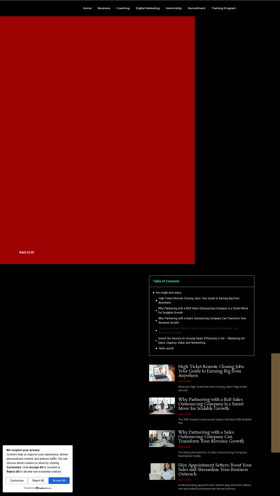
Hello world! (166, 372)
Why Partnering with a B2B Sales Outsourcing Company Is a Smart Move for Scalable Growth (203, 334)
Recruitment (196, 20)
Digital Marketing (148, 20)
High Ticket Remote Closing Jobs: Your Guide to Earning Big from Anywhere (199, 324)
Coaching (123, 20)
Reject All (38, 481)
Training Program (224, 20)
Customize (17, 481)
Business (104, 20)
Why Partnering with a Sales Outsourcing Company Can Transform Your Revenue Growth (202, 344)
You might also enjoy (168, 316)
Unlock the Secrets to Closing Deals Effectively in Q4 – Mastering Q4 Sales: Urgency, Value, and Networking (201, 364)
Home (87, 20)
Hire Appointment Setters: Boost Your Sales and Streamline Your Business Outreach (198, 354)
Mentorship (174, 20)
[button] (249, 305)
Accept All (59, 481)
